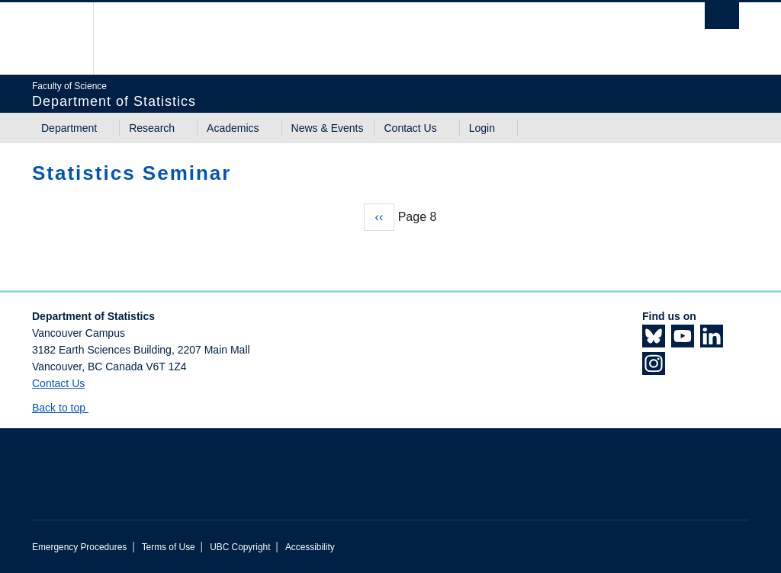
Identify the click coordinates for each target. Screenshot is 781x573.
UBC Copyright (240, 547)
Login (482, 128)
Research (152, 128)
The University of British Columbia (68, 38)
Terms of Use (168, 547)
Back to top (66, 408)
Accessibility (310, 547)
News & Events (327, 128)
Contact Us (410, 128)
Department (69, 128)
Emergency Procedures (79, 547)
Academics (233, 128)
